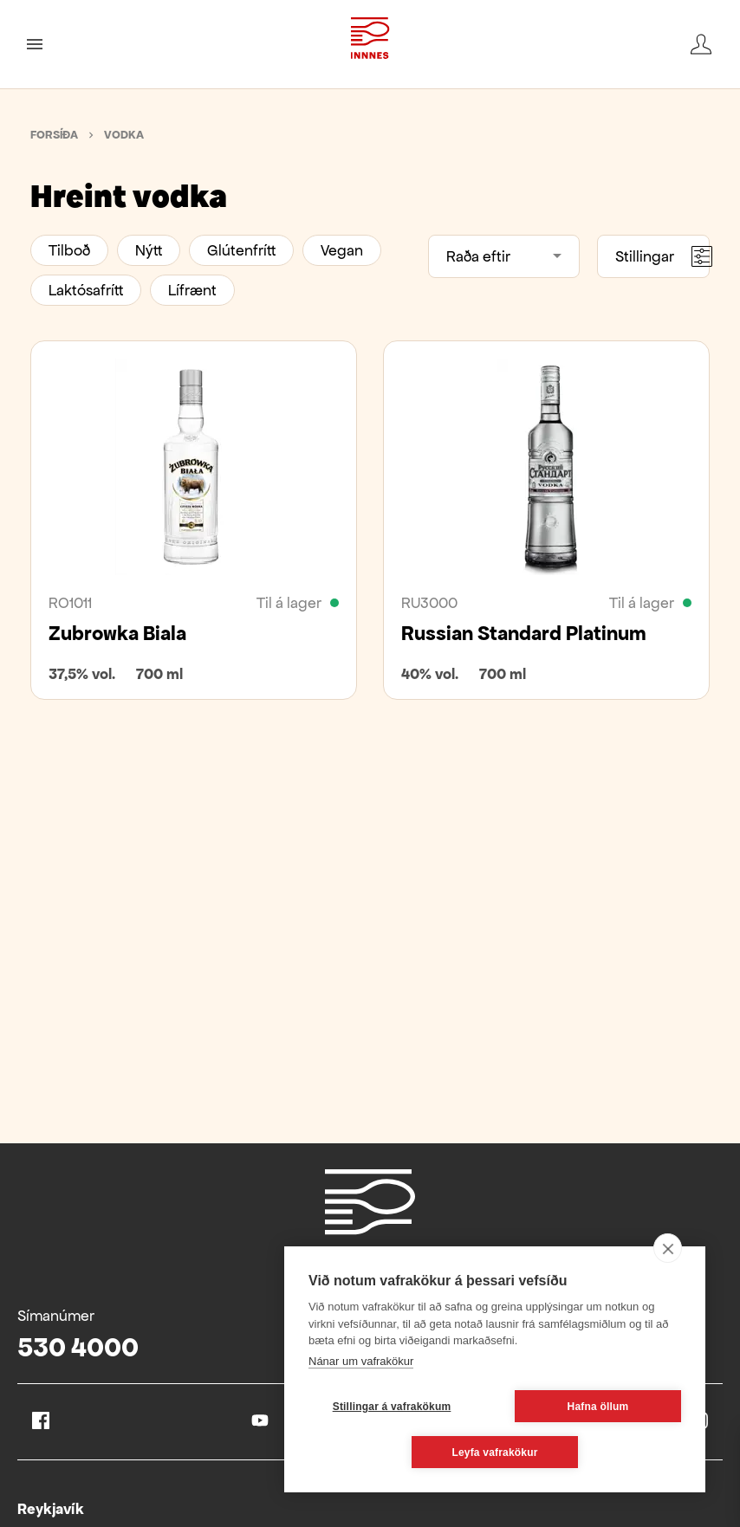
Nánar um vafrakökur (360, 1361)
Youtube (260, 1420)
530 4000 (78, 1347)
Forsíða (54, 134)
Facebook (40, 1420)
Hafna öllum (598, 1407)
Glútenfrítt (241, 250)
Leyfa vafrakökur (494, 1452)
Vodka (124, 134)
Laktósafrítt (86, 290)
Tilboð (69, 250)
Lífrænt (192, 290)
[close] (667, 1248)
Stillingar (662, 256)
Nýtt (148, 250)
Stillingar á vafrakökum (392, 1407)
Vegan (342, 250)
